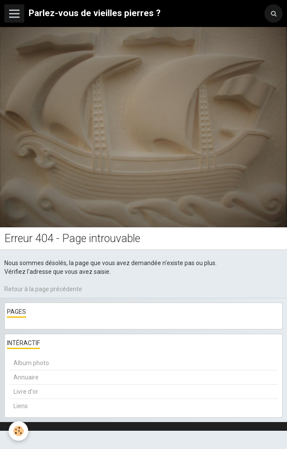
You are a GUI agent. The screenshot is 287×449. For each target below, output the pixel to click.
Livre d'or (25, 391)
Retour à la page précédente (43, 289)
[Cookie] (18, 431)
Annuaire (26, 377)
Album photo (31, 362)
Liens (20, 405)
